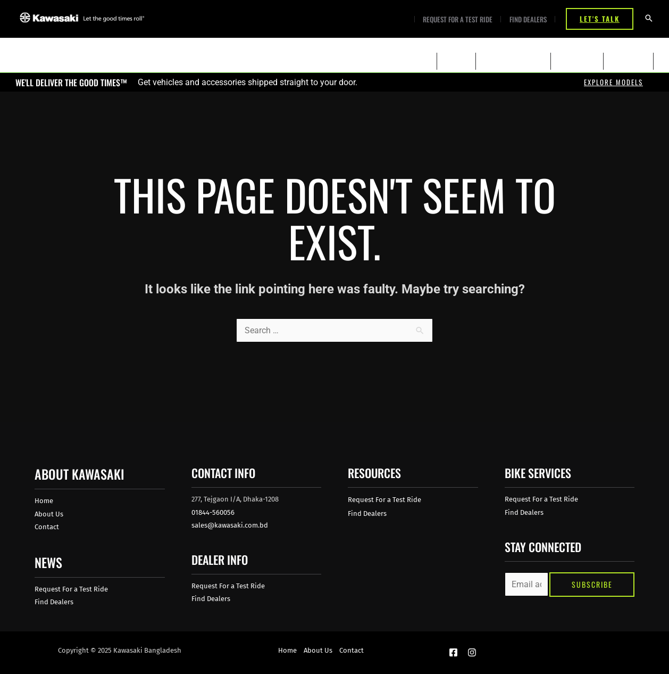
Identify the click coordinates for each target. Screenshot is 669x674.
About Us (49, 514)
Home (44, 501)
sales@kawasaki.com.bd (229, 525)
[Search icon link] (649, 18)
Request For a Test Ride (461, 19)
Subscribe (592, 584)
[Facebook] (453, 652)
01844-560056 (213, 512)
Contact (47, 527)
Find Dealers (529, 19)
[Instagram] (471, 652)
